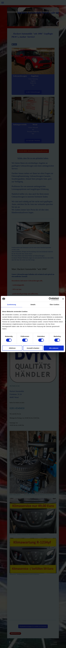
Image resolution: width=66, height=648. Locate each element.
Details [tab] (33, 304)
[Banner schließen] (63, 299)
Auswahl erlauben (33, 348)
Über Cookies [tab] (54, 304)
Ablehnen (12, 348)
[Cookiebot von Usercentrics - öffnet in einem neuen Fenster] (50, 298)
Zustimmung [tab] (11, 304)
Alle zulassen (53, 348)
